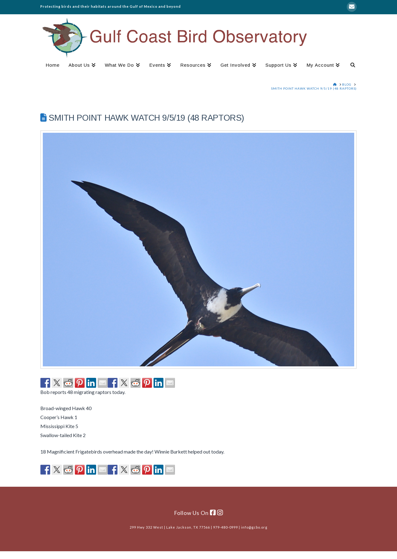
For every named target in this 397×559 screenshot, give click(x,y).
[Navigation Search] (350, 66)
